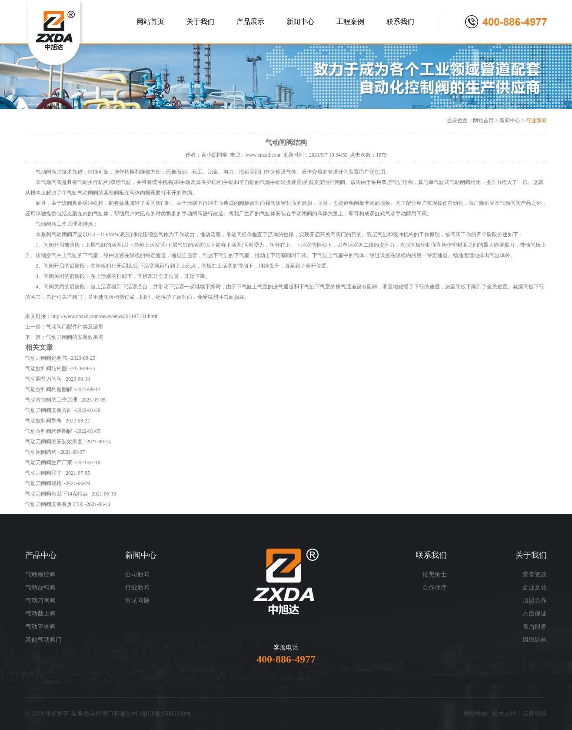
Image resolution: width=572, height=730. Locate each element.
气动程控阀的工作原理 (51, 400)
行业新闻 (536, 120)
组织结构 (534, 639)
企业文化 (534, 587)
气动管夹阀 (40, 626)
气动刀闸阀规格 (43, 483)
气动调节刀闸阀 (43, 379)
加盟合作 (534, 600)
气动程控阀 (40, 574)
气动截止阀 (40, 613)
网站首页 (483, 120)
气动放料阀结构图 (46, 368)
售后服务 (534, 626)
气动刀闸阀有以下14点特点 (56, 494)
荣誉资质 (534, 574)
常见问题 (137, 600)
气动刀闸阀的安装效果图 (74, 337)
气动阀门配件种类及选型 (74, 327)
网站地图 (475, 713)
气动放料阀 (40, 587)
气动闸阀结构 (41, 452)
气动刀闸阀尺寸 (43, 473)
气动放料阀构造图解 (48, 389)
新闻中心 (509, 120)
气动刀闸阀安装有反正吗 (54, 504)
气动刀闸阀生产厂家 (48, 462)
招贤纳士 (434, 574)
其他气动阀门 (43, 639)
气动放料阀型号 (43, 421)
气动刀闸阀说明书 (46, 358)
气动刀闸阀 (40, 600)
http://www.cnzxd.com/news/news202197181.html (104, 316)
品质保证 (534, 613)
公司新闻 (137, 574)
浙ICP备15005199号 (166, 713)
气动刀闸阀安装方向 (48, 410)
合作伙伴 (434, 587)
